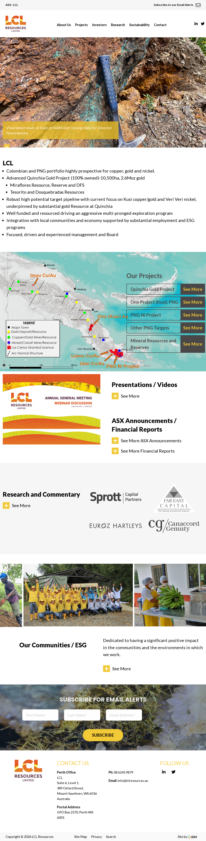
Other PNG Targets (149, 327)
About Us (64, 25)
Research (118, 25)
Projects (81, 25)
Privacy (96, 837)
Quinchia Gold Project (152, 289)
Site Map (80, 837)
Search (111, 837)
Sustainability (139, 25)
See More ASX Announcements (151, 440)
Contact (160, 25)
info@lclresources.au (133, 781)
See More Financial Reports (148, 450)
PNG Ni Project (145, 315)
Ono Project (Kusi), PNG (154, 302)
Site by (187, 837)
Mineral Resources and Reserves (153, 344)
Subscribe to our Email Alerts (177, 4)
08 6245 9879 (123, 772)
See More (130, 396)
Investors (99, 25)
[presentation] (175, 715)
